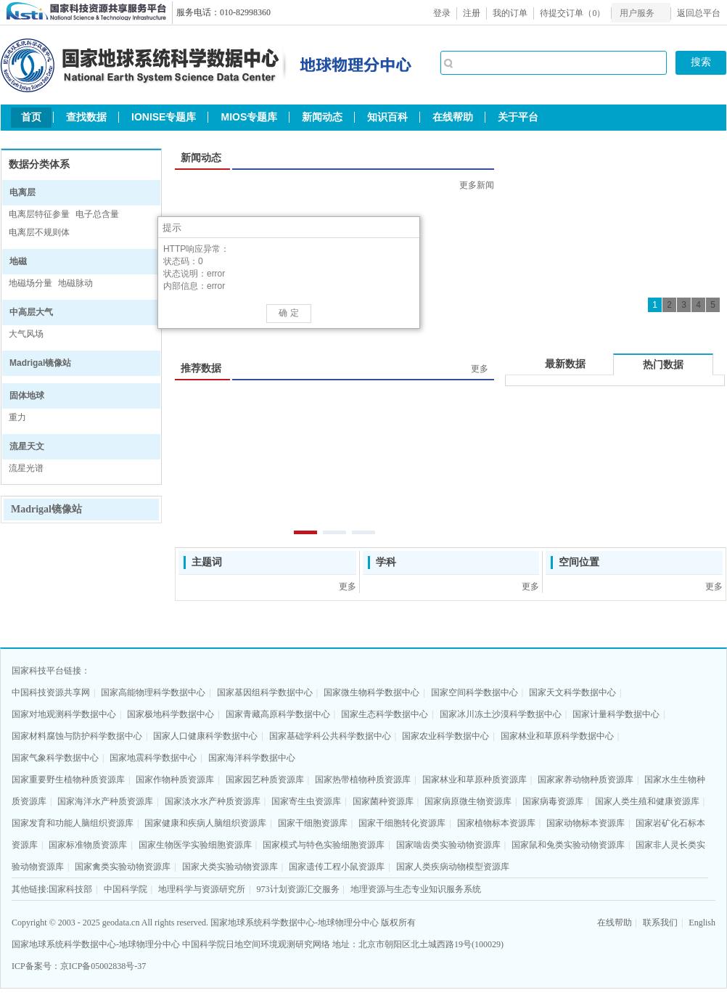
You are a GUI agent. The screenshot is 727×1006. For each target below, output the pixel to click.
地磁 (18, 261)
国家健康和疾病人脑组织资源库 (205, 823)
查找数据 (86, 117)
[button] (409, 227)
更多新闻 (476, 185)
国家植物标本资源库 (496, 823)
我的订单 (510, 13)
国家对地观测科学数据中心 (64, 714)
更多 (479, 369)
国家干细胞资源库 (313, 823)
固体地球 (26, 395)
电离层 (22, 192)
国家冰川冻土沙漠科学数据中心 (501, 714)
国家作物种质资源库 (175, 779)
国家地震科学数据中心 (153, 758)
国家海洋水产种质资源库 (105, 801)
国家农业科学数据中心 (445, 736)
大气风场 (26, 334)
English (702, 922)
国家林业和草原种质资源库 (474, 779)
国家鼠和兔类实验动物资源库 (568, 845)
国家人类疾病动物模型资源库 (452, 867)
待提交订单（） (572, 13)
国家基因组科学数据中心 (265, 692)
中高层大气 (31, 312)
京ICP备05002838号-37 (103, 966)
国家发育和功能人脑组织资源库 (73, 823)
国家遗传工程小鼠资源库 (337, 867)
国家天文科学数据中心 (572, 692)
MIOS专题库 (249, 117)
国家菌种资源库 (383, 801)
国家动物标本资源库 (585, 823)
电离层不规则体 (39, 232)
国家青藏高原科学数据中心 (278, 714)
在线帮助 (452, 117)
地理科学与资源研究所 (201, 889)
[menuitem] (641, 13)
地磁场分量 (30, 283)
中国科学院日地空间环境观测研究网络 (256, 944)
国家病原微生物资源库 (468, 801)
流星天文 (26, 446)
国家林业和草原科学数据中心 (557, 736)
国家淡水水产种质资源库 (212, 801)
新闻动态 (322, 117)
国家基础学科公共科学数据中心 (330, 736)
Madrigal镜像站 (40, 363)
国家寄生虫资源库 (306, 801)
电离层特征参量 (39, 214)
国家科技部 (70, 889)
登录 (442, 13)
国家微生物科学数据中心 (371, 692)
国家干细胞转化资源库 (401, 823)
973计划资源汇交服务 (298, 889)
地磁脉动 (75, 283)
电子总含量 (97, 214)
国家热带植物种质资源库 (363, 779)
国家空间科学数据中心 (474, 692)
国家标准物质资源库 (88, 845)
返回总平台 (698, 13)
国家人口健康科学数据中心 (205, 736)
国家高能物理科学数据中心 (153, 692)
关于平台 (518, 117)
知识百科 (387, 117)
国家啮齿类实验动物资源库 (448, 845)
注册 (471, 13)
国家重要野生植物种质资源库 (68, 779)
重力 (17, 417)
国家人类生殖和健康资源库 (647, 801)
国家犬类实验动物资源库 (230, 867)
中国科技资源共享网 (51, 692)
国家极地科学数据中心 (170, 714)
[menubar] (641, 13)
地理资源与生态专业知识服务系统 (415, 889)
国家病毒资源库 (552, 801)
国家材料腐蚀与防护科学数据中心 (77, 736)
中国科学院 (125, 889)
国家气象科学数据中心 (55, 758)
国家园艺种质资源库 (265, 779)
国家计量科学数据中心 (616, 714)
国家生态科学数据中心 (384, 714)
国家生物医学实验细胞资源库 (195, 845)
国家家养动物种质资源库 (585, 779)
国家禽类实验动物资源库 (123, 867)
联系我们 (660, 922)
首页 (31, 117)
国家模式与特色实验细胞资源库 (324, 845)
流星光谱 (26, 468)
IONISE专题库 (163, 117)
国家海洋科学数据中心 (251, 758)
